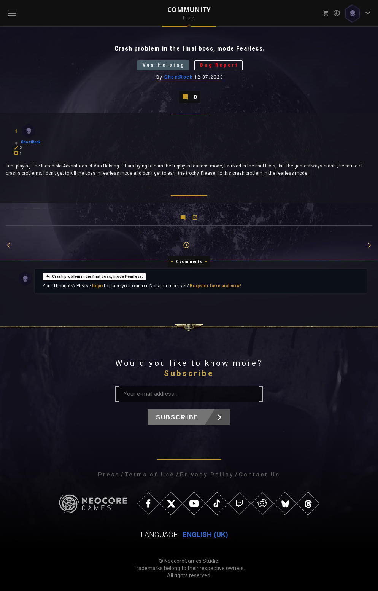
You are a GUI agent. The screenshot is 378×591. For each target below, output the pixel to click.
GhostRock (178, 77)
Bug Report (219, 65)
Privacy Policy (206, 475)
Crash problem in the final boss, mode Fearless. (94, 276)
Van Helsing (163, 65)
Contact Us (259, 475)
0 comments (189, 261)
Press (108, 475)
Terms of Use (150, 475)
